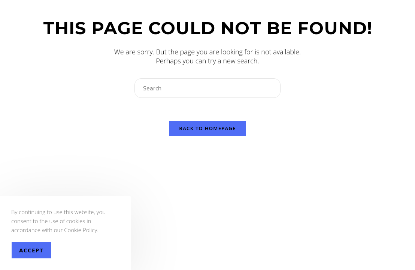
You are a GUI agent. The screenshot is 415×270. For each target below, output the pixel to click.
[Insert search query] (207, 88)
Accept (31, 250)
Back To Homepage (207, 128)
